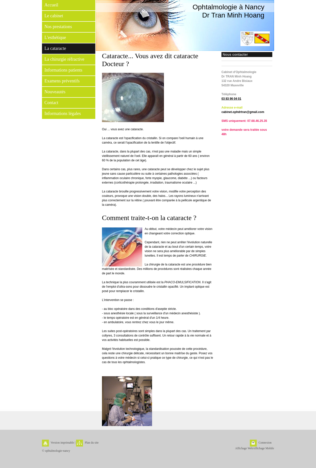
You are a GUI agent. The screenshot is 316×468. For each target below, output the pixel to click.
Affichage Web (244, 448)
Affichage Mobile (263, 448)
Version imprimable (62, 442)
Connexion (265, 442)
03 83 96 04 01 (231, 98)
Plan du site (92, 442)
